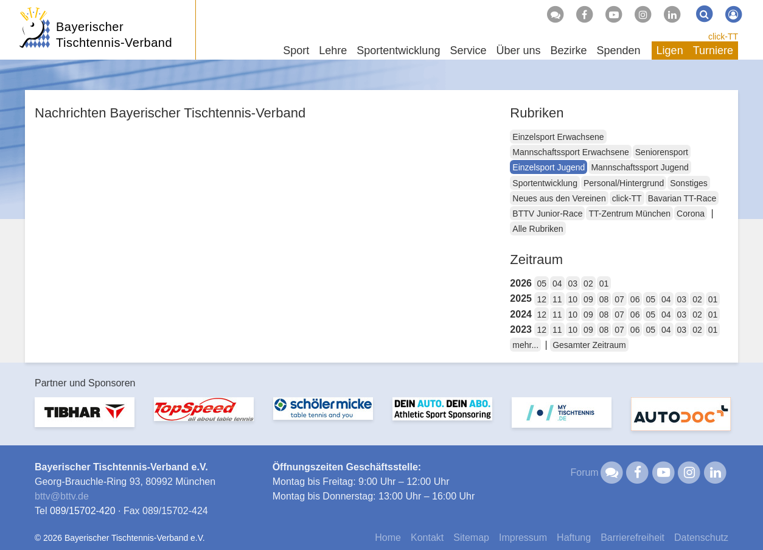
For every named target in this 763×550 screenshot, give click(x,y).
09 (588, 299)
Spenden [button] (619, 50)
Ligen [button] (670, 50)
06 (635, 299)
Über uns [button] (518, 50)
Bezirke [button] (568, 50)
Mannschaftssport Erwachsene (570, 152)
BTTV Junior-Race (547, 213)
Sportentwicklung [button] (398, 50)
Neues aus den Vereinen (558, 198)
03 (573, 283)
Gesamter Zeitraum (589, 345)
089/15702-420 (83, 511)
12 (541, 299)
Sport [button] (296, 50)
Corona (691, 213)
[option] (84, 419)
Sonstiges (688, 183)
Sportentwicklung (544, 183)
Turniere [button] (713, 50)
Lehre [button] (333, 50)
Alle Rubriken (537, 229)
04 (557, 283)
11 (557, 299)
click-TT (723, 36)
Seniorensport (661, 152)
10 (573, 299)
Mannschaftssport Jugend (639, 167)
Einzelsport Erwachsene (558, 137)
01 (604, 283)
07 (619, 299)
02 (588, 283)
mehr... (525, 345)
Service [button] (468, 50)
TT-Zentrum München (629, 213)
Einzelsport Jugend (548, 167)
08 (604, 299)
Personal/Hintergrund (624, 183)
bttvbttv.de (62, 496)
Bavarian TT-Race (682, 198)
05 (541, 283)
